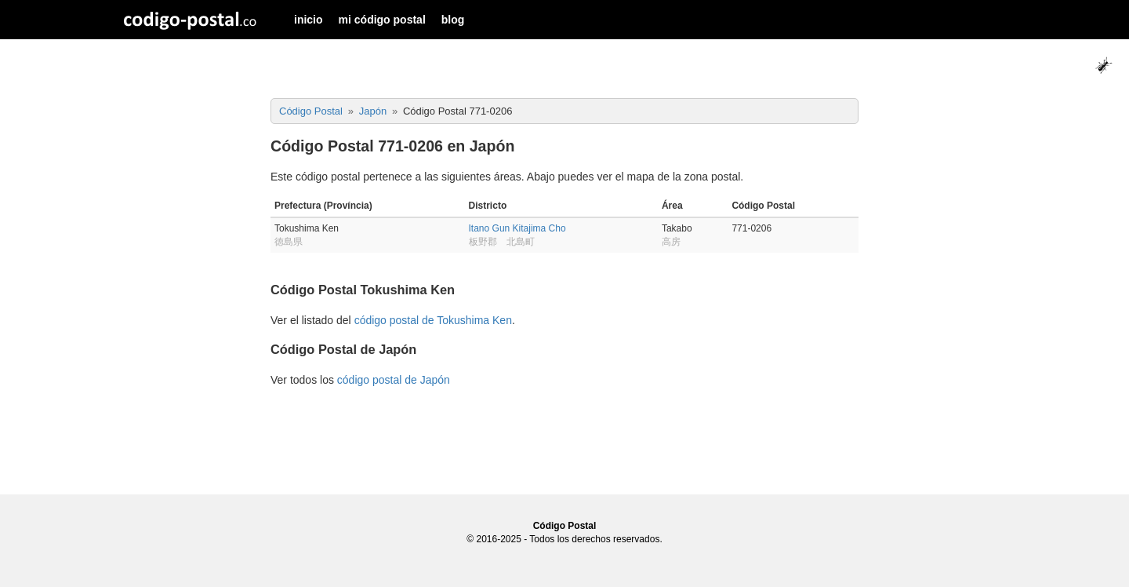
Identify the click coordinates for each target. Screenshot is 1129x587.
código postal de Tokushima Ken (433, 320)
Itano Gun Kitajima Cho (517, 228)
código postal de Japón (393, 380)
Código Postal (565, 525)
